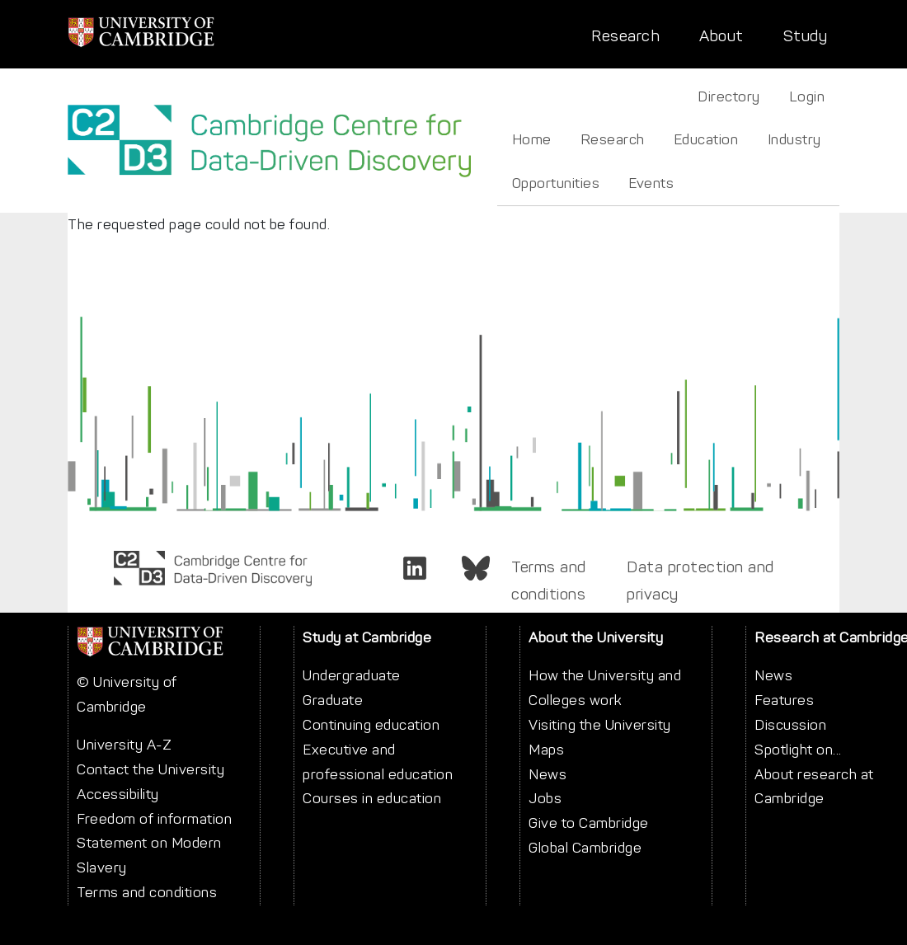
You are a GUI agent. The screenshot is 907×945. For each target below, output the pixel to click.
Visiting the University (600, 725)
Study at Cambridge (367, 637)
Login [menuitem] (807, 96)
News (547, 774)
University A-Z (124, 745)
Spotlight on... (798, 749)
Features (784, 700)
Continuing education (371, 725)
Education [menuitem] (706, 139)
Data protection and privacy (700, 580)
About (721, 35)
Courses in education (372, 798)
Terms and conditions (548, 580)
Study (805, 35)
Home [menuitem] (532, 139)
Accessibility (118, 794)
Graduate (333, 700)
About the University (596, 637)
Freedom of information (154, 819)
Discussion (790, 725)
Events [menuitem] (651, 183)
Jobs (545, 798)
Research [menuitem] (612, 139)
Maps (546, 749)
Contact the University (150, 769)
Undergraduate (352, 675)
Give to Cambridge (589, 823)
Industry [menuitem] (794, 139)
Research (625, 35)
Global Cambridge (585, 848)
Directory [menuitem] (729, 96)
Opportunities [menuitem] (556, 183)
